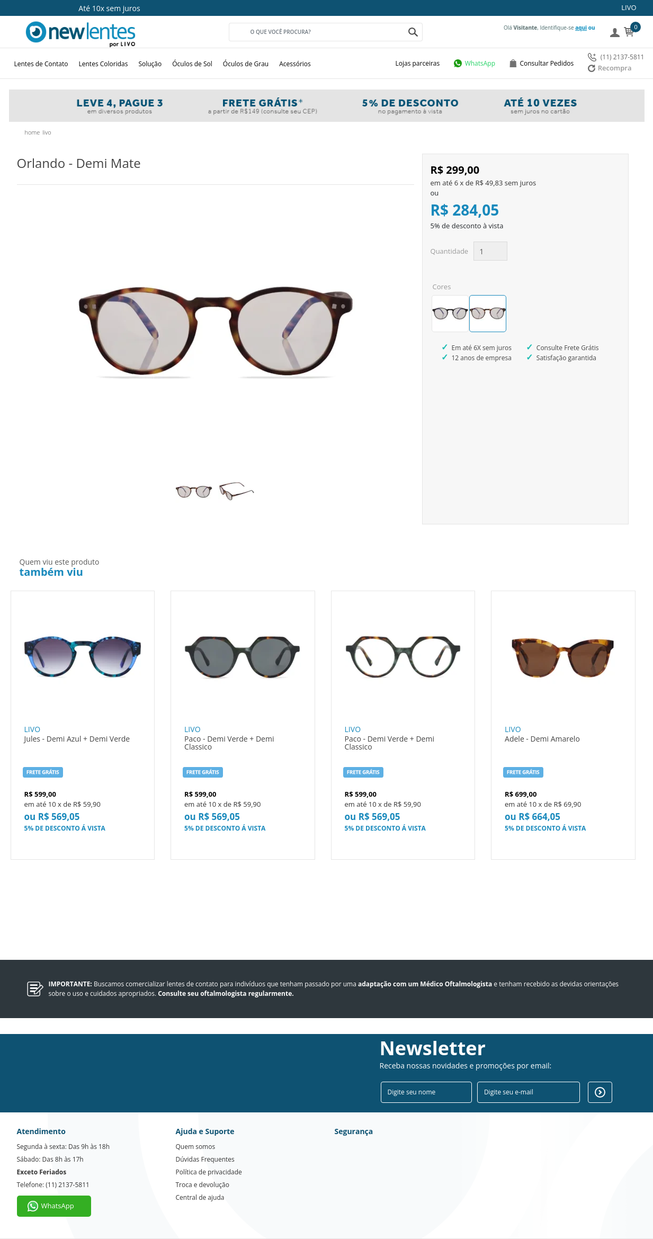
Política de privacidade (209, 1171)
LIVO (628, 7)
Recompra (610, 68)
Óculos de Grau (246, 63)
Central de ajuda (200, 1197)
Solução (150, 63)
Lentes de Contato (41, 63)
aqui (581, 27)
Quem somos (196, 1146)
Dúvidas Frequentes (205, 1159)
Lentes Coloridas (103, 63)
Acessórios (295, 63)
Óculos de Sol (192, 63)
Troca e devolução (202, 1184)
